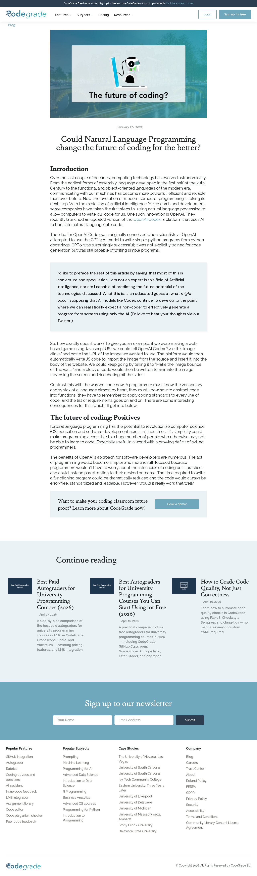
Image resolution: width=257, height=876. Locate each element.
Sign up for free (235, 14)
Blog (11, 25)
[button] (63, 14)
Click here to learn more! (179, 3)
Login (207, 14)
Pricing (103, 15)
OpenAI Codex (147, 219)
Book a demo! (177, 504)
